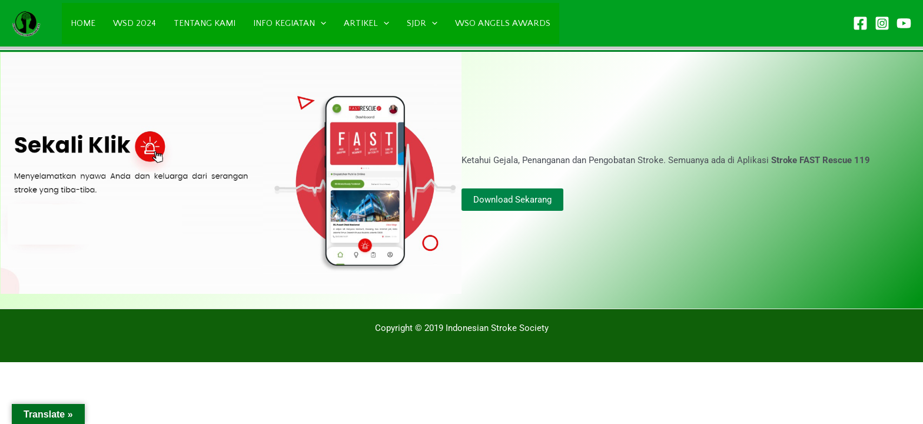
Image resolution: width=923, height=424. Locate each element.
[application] (320, 23)
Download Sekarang (512, 199)
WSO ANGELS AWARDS (502, 23)
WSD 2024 (134, 23)
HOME (83, 23)
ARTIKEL (366, 23)
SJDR (422, 23)
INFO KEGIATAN (289, 23)
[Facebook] (860, 23)
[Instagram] (882, 23)
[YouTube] (904, 23)
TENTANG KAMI (204, 23)
